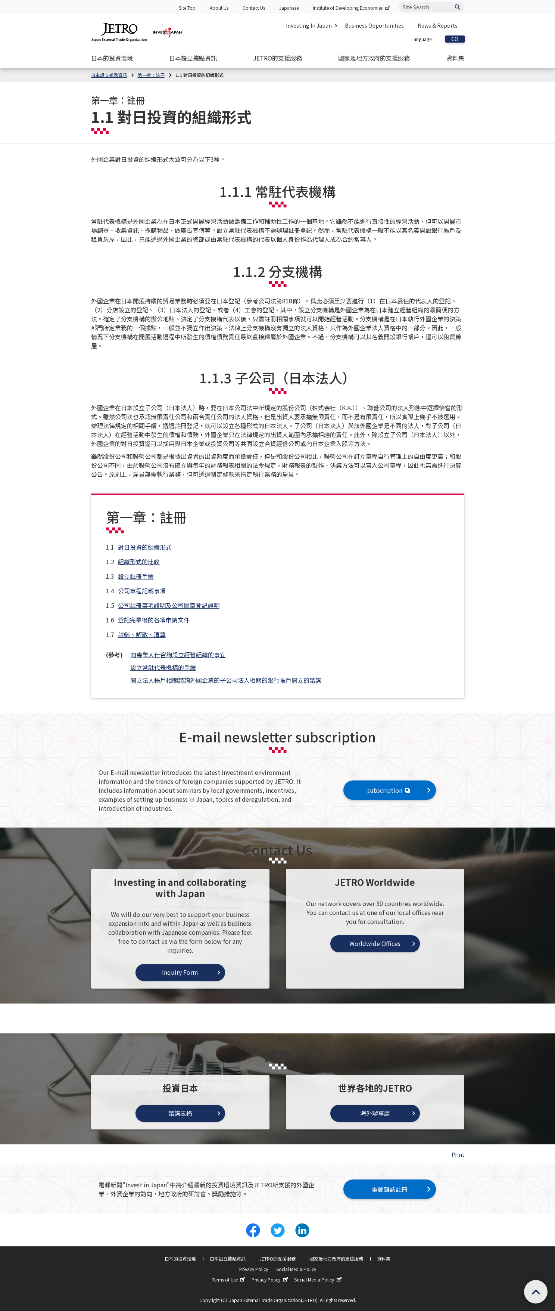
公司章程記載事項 (142, 590)
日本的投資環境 (180, 1258)
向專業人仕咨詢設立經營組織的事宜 (178, 654)
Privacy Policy (253, 1269)
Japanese (289, 7)
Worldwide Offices (374, 943)
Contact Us (254, 7)
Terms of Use (229, 1279)
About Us (219, 7)
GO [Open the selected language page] (454, 39)
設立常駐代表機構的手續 (163, 667)
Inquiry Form (180, 972)
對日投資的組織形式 (145, 546)
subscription (389, 790)
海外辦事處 (375, 1113)
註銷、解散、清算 (142, 634)
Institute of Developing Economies (352, 7)
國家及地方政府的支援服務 (336, 1258)
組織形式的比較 (139, 561)
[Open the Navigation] (112, 58)
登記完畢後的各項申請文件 (154, 619)
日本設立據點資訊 (228, 1258)
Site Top (187, 7)
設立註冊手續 (136, 576)
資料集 (383, 1258)
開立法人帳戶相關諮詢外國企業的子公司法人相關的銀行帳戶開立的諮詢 (225, 679)
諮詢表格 (180, 1113)
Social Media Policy (296, 1269)
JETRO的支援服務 (277, 1258)
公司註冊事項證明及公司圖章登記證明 (168, 605)
